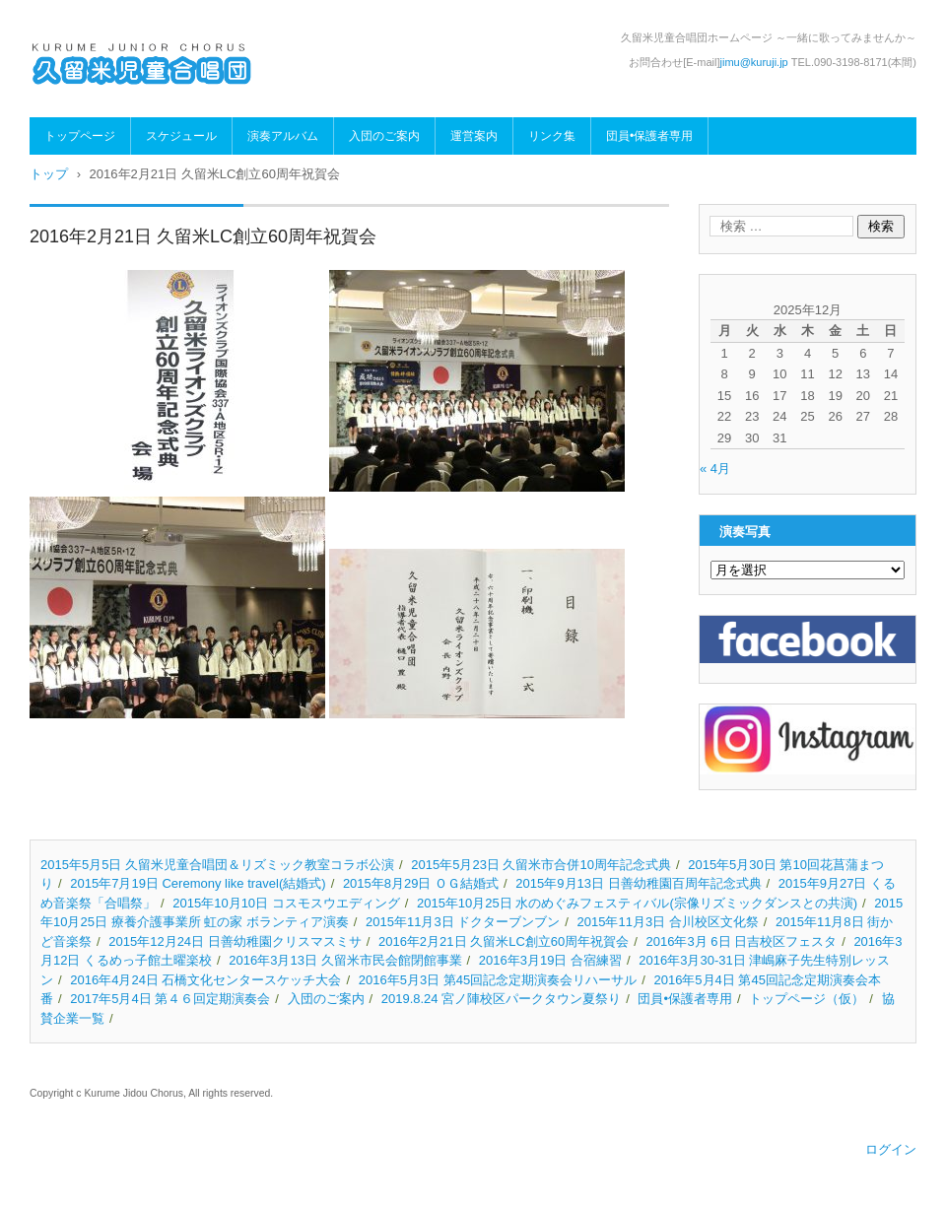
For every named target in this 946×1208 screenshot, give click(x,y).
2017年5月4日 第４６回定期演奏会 (170, 998)
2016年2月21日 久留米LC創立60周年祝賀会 (503, 941)
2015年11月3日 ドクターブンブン (463, 921)
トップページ (79, 136)
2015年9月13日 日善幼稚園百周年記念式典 (638, 883)
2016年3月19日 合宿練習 (550, 960)
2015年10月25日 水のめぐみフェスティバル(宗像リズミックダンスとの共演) (637, 903)
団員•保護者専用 (649, 136)
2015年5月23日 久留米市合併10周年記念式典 (541, 864)
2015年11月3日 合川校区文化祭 (668, 921)
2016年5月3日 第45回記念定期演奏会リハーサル (498, 980)
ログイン (890, 1149)
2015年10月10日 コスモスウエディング (285, 903)
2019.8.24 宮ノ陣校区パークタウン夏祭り (501, 998)
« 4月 (715, 468)
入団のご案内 (384, 136)
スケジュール (181, 136)
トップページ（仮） (806, 998)
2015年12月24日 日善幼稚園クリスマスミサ (234, 941)
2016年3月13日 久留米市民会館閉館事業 (345, 960)
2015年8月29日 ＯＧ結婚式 (421, 883)
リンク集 (551, 136)
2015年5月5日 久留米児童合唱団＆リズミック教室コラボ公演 (217, 864)
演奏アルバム (282, 136)
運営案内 (474, 136)
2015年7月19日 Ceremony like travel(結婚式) (197, 883)
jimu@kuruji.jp (754, 62)
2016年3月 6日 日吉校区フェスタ (742, 941)
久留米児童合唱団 (100, 100)
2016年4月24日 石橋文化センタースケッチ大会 (205, 980)
